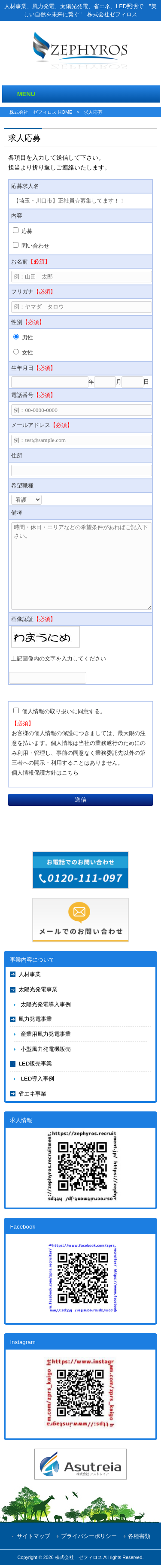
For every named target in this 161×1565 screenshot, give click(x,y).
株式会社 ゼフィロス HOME (40, 112)
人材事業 (29, 974)
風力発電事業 (35, 1019)
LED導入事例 (37, 1078)
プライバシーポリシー (89, 1536)
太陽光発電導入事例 (46, 1004)
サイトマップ (33, 1536)
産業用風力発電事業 (46, 1034)
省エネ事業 (32, 1093)
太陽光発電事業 (38, 989)
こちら (70, 772)
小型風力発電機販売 (46, 1049)
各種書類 (139, 1536)
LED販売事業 (35, 1063)
